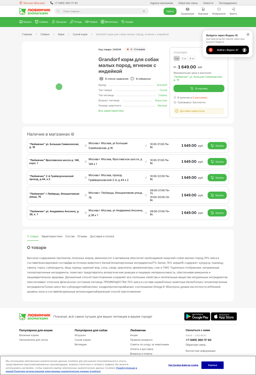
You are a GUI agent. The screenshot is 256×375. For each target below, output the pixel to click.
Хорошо (212, 365)
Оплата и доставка (141, 348)
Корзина (203, 11)
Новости (208, 2)
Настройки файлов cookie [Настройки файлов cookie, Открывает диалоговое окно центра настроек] (183, 365)
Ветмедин (81, 344)
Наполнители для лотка (33, 339)
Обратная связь (188, 2)
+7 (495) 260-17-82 (64, 2)
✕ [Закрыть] (248, 34)
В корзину (198, 88)
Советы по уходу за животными (149, 344)
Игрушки (80, 335)
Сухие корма (83, 339)
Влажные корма (29, 335)
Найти (170, 11)
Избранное (219, 11)
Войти (233, 11)
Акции (134, 335)
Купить (217, 145)
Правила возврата (141, 339)
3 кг (184, 58)
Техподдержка (228, 2)
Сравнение (187, 11)
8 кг (192, 58)
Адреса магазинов (161, 2)
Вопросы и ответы (141, 353)
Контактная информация (200, 350)
